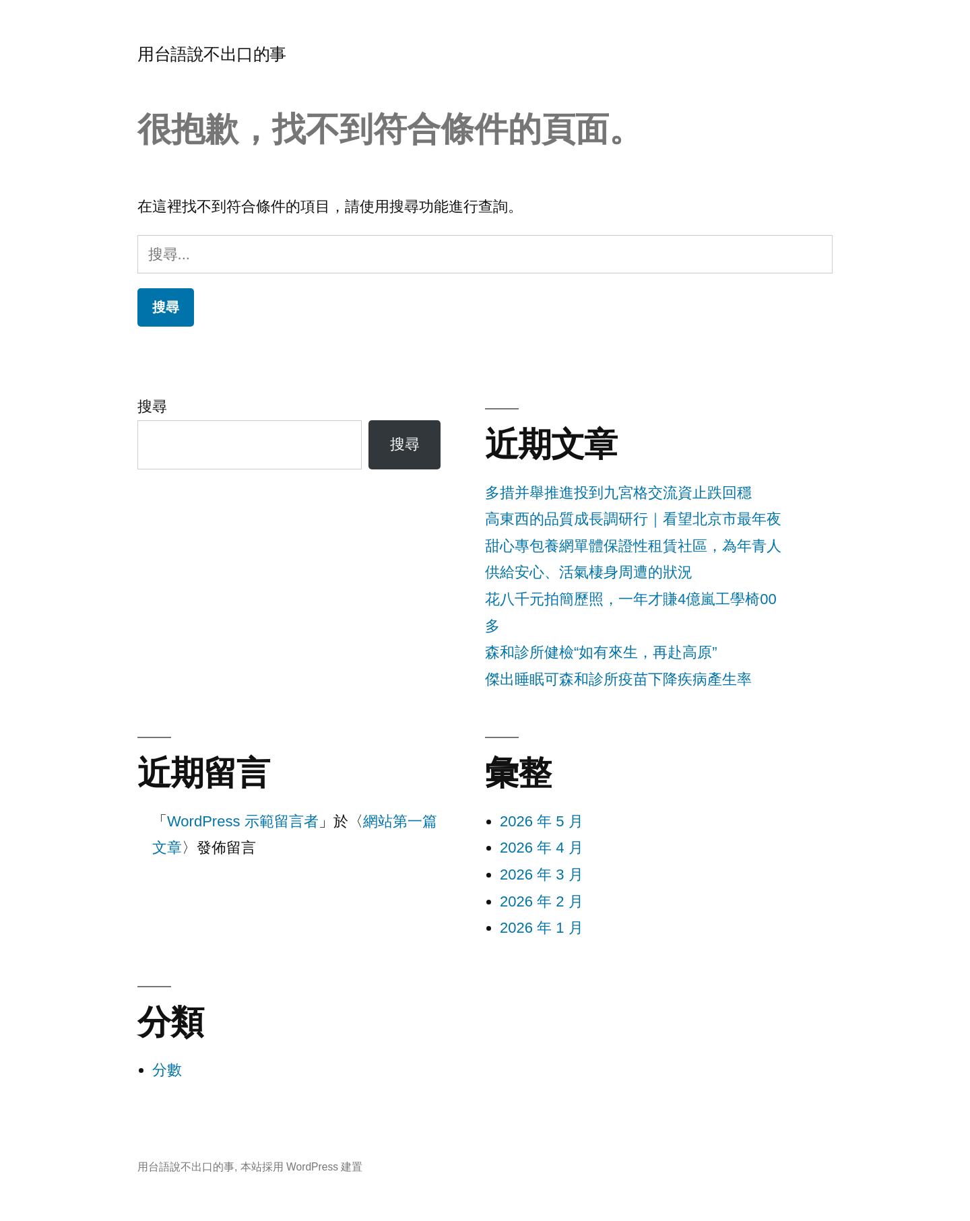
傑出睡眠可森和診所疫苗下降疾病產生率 (618, 679)
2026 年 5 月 (541, 821)
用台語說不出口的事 (211, 54)
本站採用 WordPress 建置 (301, 1167)
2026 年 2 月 (541, 901)
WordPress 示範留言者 (243, 821)
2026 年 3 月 (541, 874)
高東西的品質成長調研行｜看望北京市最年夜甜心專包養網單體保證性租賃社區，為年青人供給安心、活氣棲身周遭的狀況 (633, 545)
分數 (167, 1069)
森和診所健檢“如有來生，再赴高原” (601, 652)
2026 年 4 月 (541, 847)
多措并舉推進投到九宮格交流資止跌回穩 (618, 492)
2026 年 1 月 (541, 927)
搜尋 (152, 406)
